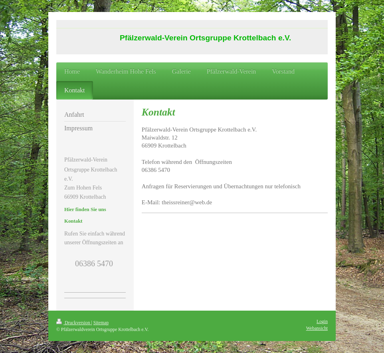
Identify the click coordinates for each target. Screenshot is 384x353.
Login (322, 321)
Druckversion (73, 322)
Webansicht (317, 328)
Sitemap (101, 322)
